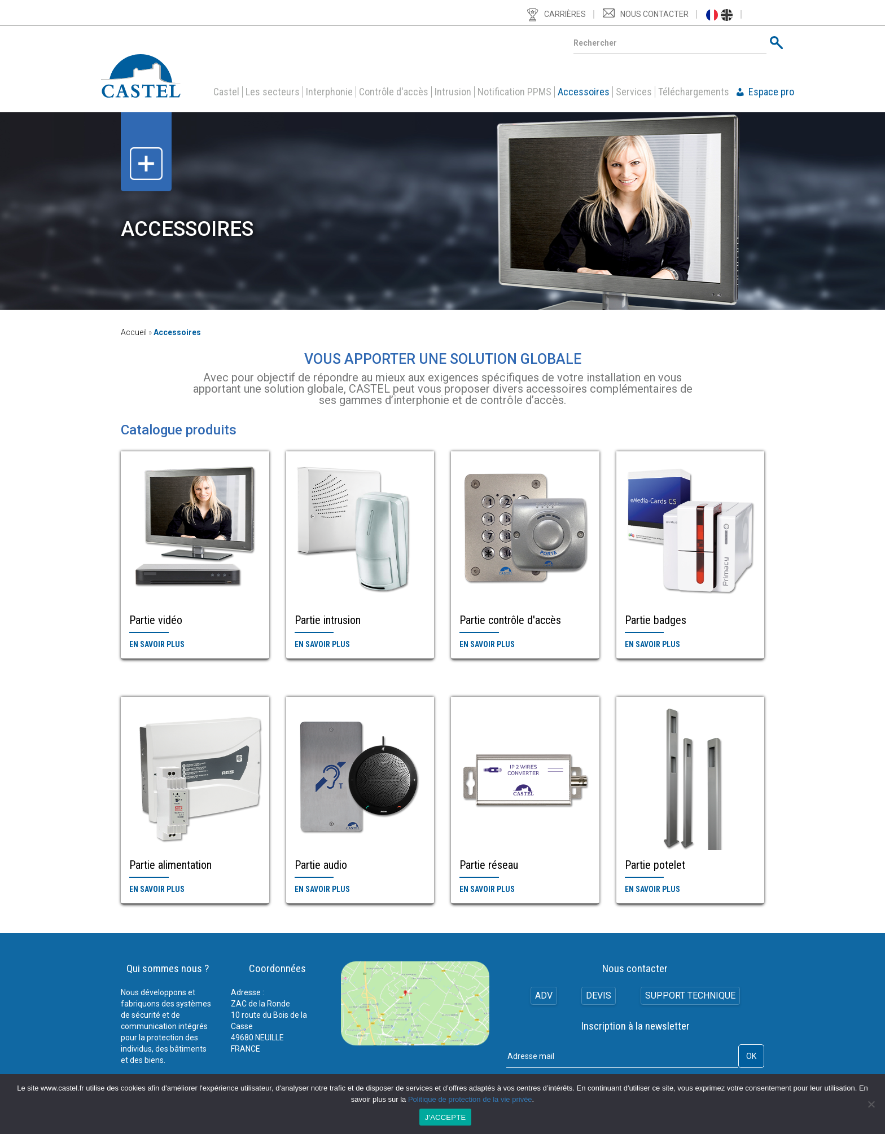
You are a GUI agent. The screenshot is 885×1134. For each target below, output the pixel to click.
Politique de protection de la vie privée (470, 1099)
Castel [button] (226, 92)
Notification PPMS (514, 92)
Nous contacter (654, 14)
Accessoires (584, 92)
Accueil (134, 332)
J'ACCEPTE (445, 1117)
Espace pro (771, 92)
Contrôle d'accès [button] (393, 92)
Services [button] (634, 92)
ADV (542, 996)
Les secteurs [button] (273, 92)
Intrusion (453, 92)
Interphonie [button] (329, 92)
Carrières (565, 14)
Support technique (691, 996)
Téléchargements (693, 92)
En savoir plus (157, 644)
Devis (598, 996)
